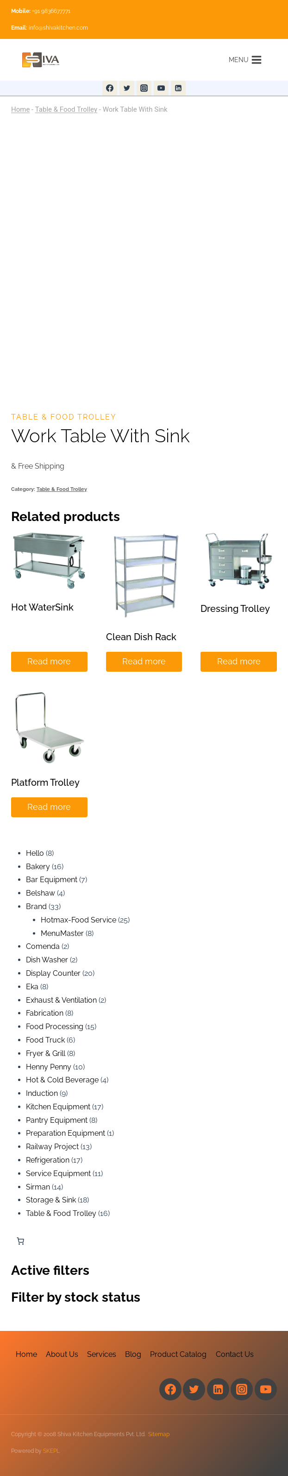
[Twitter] (126, 88)
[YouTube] (161, 88)
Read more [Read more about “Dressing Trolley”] (239, 661)
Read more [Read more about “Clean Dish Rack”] (144, 661)
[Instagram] (144, 88)
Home (20, 109)
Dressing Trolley (235, 608)
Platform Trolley (45, 782)
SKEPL (51, 1451)
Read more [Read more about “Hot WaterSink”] (49, 661)
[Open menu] (245, 59)
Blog (133, 1354)
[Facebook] (109, 88)
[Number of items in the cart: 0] (20, 1241)
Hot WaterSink (42, 607)
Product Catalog (178, 1354)
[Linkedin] (178, 88)
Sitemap (158, 1434)
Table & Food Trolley (66, 109)
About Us (62, 1354)
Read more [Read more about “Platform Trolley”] (49, 807)
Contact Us (235, 1354)
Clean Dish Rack (141, 637)
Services (101, 1354)
